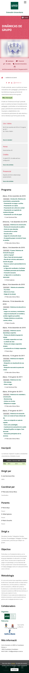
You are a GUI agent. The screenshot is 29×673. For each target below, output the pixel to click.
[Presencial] (19, 61)
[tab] (14, 8)
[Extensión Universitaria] (19, 64)
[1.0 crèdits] (6, 64)
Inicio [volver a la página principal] (2, 77)
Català (26, 17)
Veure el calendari (7, 140)
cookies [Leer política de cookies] (13, 664)
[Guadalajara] (9, 61)
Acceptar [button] (14, 670)
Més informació (7, 98)
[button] (6, 82)
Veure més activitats (8, 165)
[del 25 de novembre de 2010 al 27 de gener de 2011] (14, 68)
